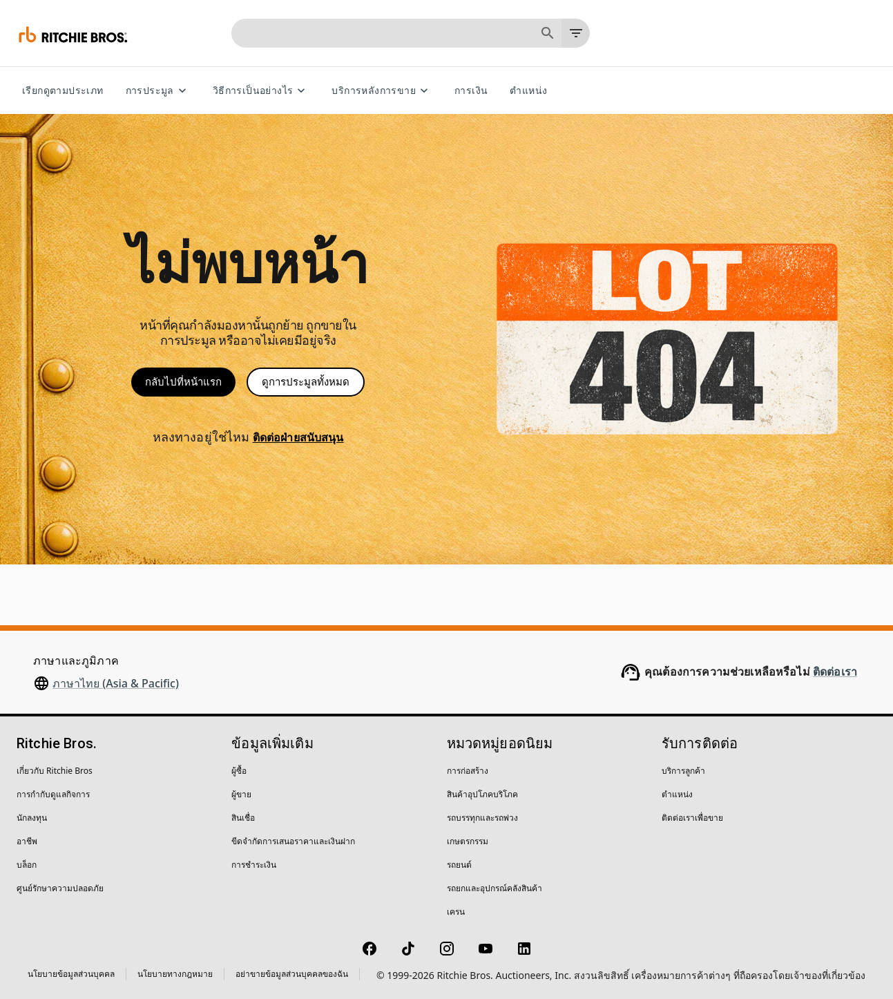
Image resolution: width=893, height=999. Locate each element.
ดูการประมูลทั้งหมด (305, 382)
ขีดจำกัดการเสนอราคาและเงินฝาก (293, 841)
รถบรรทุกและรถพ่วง (482, 818)
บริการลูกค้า (683, 771)
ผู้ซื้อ (239, 771)
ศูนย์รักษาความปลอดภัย (60, 888)
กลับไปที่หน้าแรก (183, 382)
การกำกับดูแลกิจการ (53, 794)
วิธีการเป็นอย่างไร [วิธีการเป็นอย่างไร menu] (261, 91)
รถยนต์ (459, 864)
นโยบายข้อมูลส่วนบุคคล (71, 974)
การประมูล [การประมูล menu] (158, 91)
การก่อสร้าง (467, 771)
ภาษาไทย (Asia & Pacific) (115, 683)
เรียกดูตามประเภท (63, 91)
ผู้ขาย (241, 794)
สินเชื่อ (243, 818)
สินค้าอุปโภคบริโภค (482, 794)
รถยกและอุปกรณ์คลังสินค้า (494, 888)
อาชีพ (27, 841)
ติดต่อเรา (835, 671)
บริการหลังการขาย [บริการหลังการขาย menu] (382, 91)
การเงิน (471, 91)
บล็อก (27, 864)
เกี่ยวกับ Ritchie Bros (55, 771)
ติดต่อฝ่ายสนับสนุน (298, 437)
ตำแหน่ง (528, 91)
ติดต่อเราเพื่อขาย (692, 818)
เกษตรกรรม (467, 841)
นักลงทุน (32, 818)
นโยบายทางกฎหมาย (175, 974)
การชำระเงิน (253, 864)
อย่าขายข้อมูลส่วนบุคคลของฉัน (292, 974)
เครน (456, 911)
